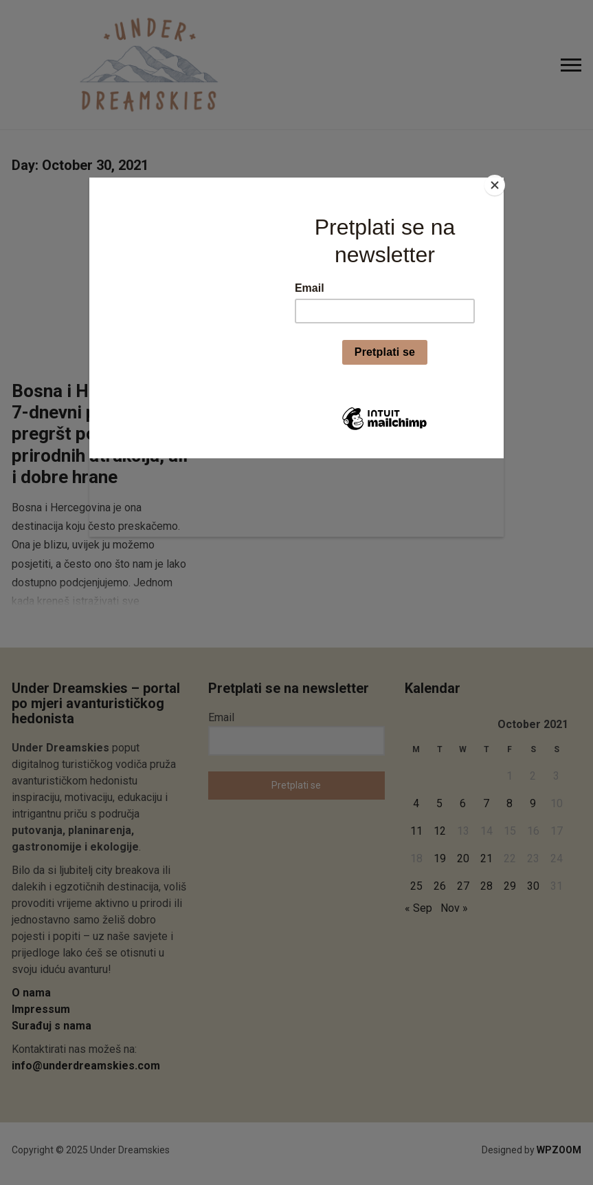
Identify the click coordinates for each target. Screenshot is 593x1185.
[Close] (500, 181)
